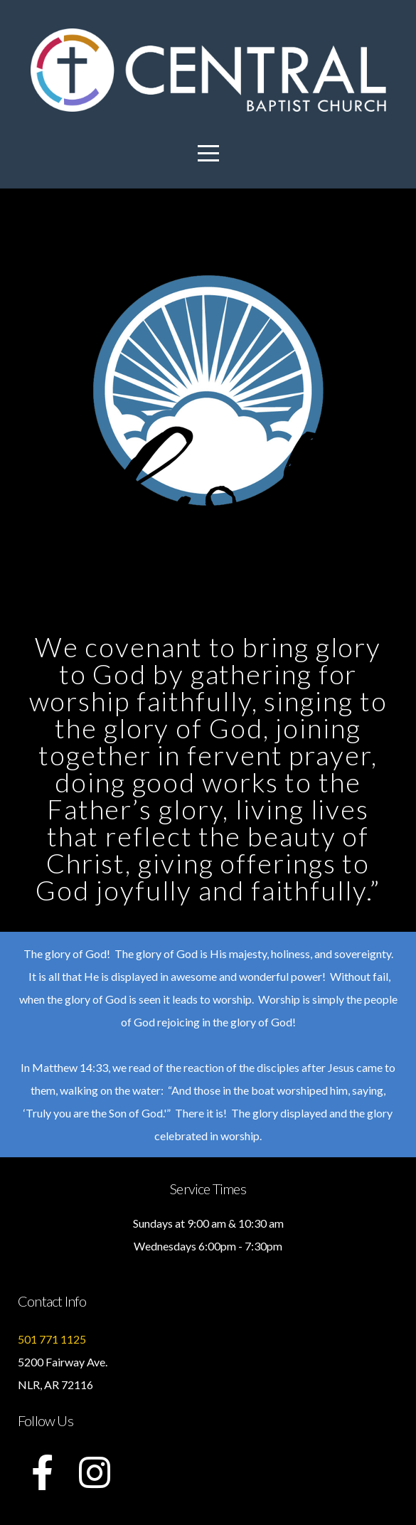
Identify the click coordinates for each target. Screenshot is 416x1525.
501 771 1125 (52, 1339)
